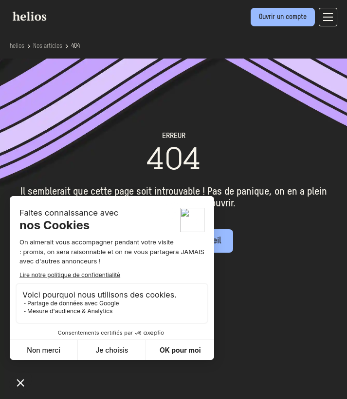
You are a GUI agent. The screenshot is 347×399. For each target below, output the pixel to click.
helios (17, 46)
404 (75, 46)
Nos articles (47, 46)
